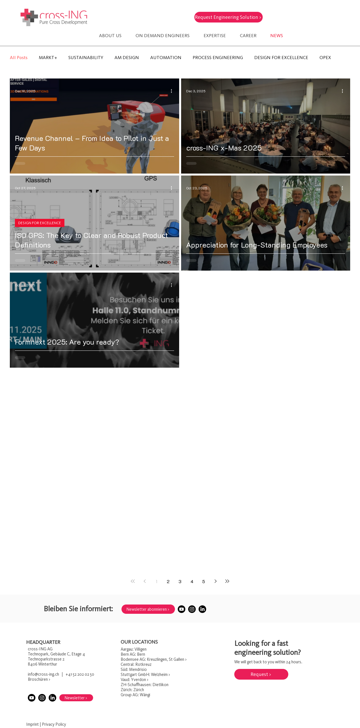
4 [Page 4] (192, 581)
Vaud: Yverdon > (134, 679)
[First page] (133, 581)
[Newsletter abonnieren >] (148, 609)
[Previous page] (145, 581)
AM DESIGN (126, 57)
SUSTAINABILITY (85, 57)
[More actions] (173, 90)
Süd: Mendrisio (134, 669)
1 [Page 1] (156, 581)
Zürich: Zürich (132, 689)
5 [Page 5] (203, 581)
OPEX (325, 57)
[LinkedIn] (202, 609)
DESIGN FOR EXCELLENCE (281, 57)
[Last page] (227, 581)
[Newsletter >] (76, 698)
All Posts (19, 57)
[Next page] (215, 581)
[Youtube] (181, 609)
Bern (125, 654)
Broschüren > (39, 679)
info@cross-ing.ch (43, 674)
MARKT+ (48, 57)
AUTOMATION (165, 57)
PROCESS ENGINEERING (218, 57)
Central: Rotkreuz (136, 664)
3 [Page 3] (180, 581)
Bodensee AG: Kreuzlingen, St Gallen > (153, 659)
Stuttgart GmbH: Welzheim (144, 674)
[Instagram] (192, 609)
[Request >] (261, 674)
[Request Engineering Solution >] (228, 17)
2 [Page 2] (168, 581)
